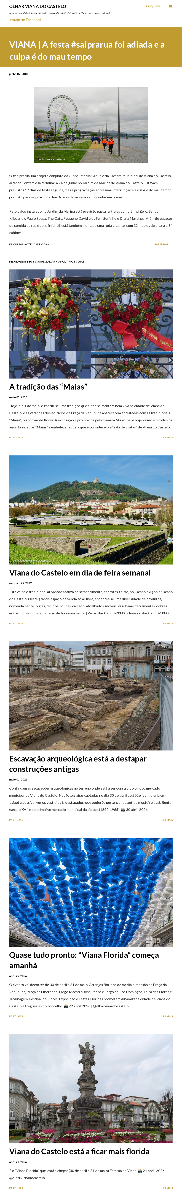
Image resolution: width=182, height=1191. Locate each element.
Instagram (17, 19)
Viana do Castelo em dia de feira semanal (80, 572)
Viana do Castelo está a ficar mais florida (79, 1151)
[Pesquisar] (153, 6)
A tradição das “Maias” (48, 386)
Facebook (34, 19)
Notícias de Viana (37, 244)
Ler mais (167, 437)
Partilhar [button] (161, 244)
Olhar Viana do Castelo (37, 6)
